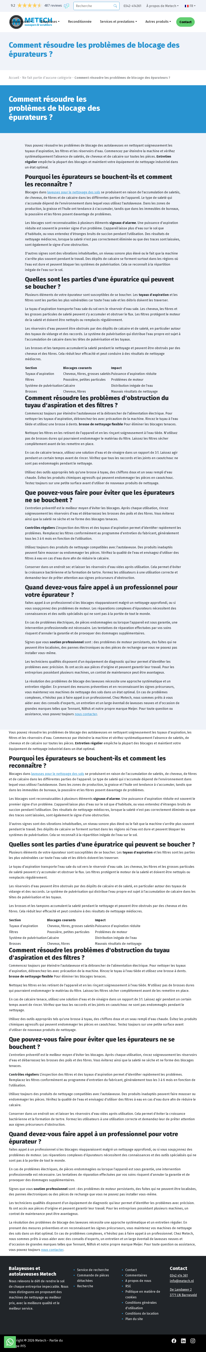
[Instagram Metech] (193, 1340)
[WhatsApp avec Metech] (10, 1342)
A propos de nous (138, 1281)
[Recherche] (115, 5)
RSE (128, 1286)
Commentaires (136, 1275)
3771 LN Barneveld (183, 1295)
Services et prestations (117, 22)
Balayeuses (48, 22)
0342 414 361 (179, 1275)
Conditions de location (142, 1313)
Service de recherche (93, 1270)
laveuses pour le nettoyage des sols (73, 192)
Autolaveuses (20, 22)
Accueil (14, 78)
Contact (185, 22)
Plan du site (134, 1319)
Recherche (85, 1286)
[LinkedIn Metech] (183, 1340)
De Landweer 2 (181, 1289)
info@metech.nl (182, 1281)
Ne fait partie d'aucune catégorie (46, 78)
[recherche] (96, 6)
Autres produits (157, 22)
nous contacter (86, 714)
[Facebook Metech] (174, 1340)
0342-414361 (132, 6)
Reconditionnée (80, 22)
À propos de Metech (161, 6)
